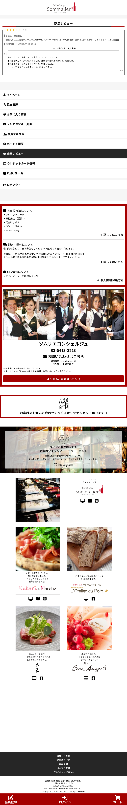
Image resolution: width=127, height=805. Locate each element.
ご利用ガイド (63, 760)
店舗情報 (63, 764)
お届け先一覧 (13, 173)
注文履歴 (10, 105)
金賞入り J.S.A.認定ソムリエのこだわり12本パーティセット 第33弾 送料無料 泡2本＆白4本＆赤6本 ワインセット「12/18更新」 (63, 39)
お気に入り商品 (14, 114)
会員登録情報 (13, 134)
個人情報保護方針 (110, 280)
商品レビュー (13, 154)
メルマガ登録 (63, 768)
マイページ (12, 95)
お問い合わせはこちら (63, 356)
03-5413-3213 (63, 350)
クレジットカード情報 (19, 163)
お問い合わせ (63, 755)
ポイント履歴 (13, 144)
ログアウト (12, 185)
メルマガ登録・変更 (17, 124)
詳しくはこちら (112, 235)
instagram (63, 464)
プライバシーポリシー (64, 772)
